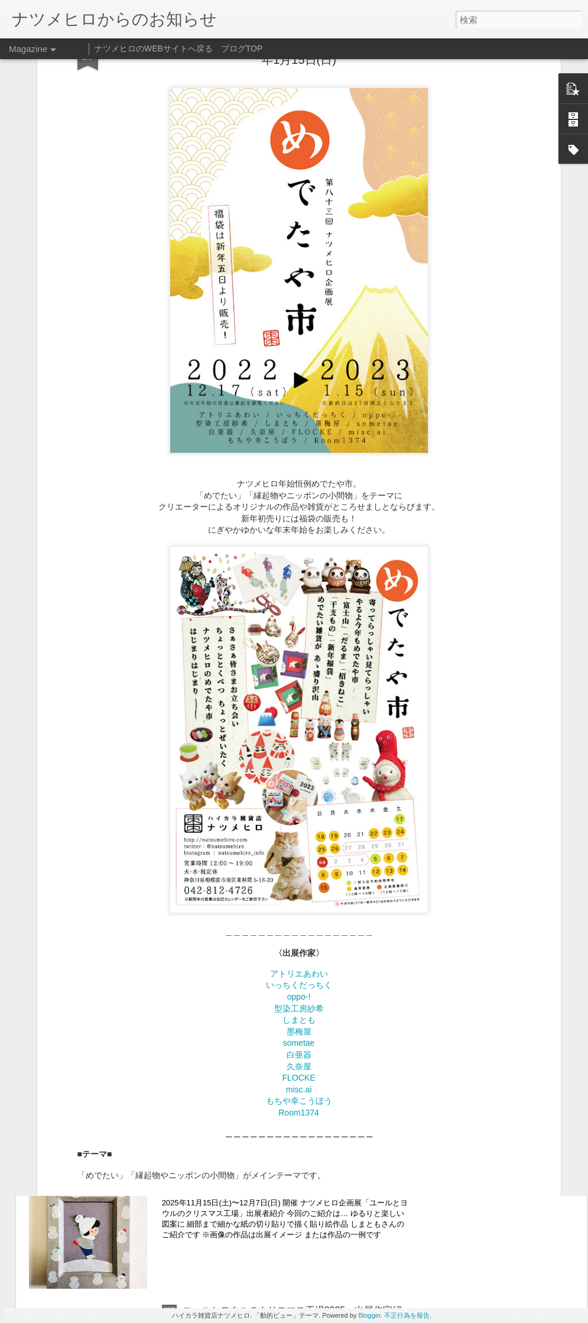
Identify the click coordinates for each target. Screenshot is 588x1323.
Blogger (369, 1315)
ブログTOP (242, 48)
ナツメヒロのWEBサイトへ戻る (154, 48)
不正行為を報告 (407, 1315)
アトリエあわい (299, 819)
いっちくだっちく (299, 831)
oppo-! (299, 843)
